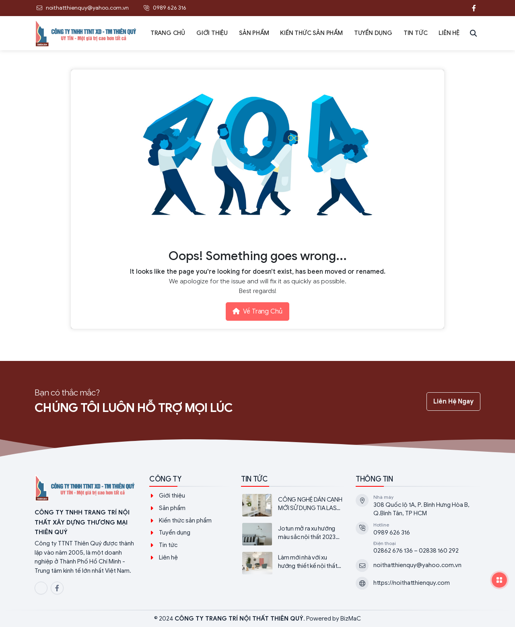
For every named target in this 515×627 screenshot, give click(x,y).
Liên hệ (168, 557)
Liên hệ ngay (453, 402)
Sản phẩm (172, 508)
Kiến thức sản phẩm (185, 520)
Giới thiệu (172, 495)
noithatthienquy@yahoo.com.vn (417, 565)
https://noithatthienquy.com (411, 582)
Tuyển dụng (174, 532)
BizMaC (350, 618)
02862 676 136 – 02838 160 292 (416, 550)
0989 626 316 (391, 532)
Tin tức (168, 545)
